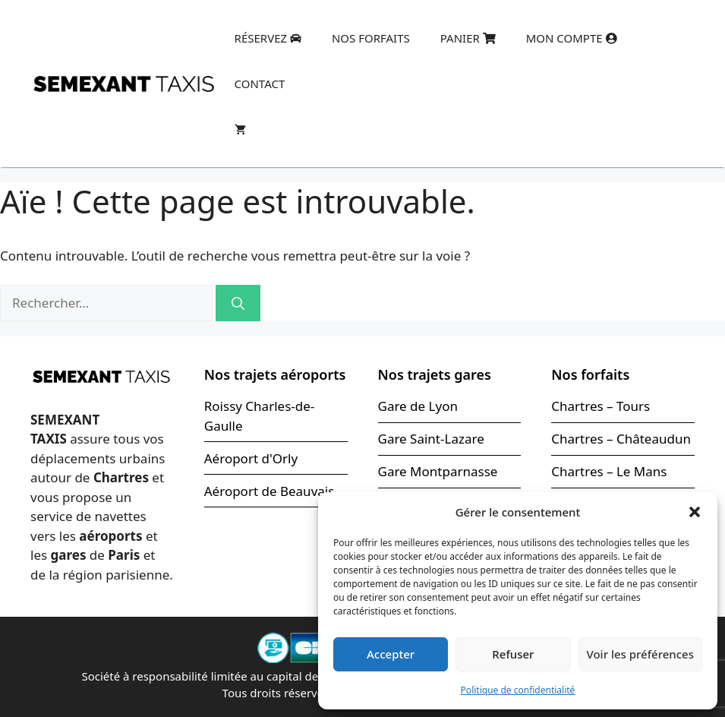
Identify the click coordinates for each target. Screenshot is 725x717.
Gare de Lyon (418, 406)
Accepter (391, 654)
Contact (260, 83)
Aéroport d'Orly (251, 458)
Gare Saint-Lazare (431, 438)
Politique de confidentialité (518, 690)
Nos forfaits (371, 38)
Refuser (513, 654)
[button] (694, 512)
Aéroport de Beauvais (269, 491)
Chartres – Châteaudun (621, 438)
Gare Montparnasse (438, 471)
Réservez (268, 38)
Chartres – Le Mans (609, 471)
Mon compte (571, 38)
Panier (468, 38)
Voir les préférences (640, 654)
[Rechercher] (238, 303)
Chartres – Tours (600, 406)
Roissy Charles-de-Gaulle (259, 415)
